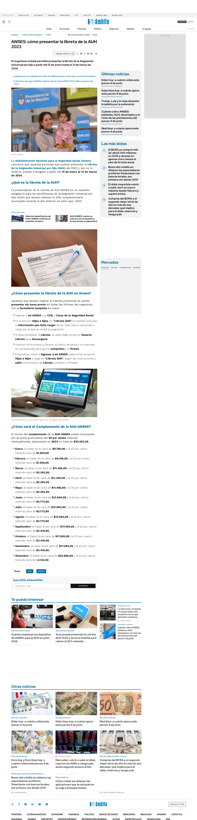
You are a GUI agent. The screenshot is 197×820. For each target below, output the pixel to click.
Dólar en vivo (24, 15)
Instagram (25, 804)
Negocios (114, 28)
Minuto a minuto (64, 756)
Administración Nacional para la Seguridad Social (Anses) (53, 160)
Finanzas (81, 28)
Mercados (129, 814)
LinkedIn (32, 804)
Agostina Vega (101, 15)
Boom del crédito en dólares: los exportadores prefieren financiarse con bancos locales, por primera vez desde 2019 (124, 173)
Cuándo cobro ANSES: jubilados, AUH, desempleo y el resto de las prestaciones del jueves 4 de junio (120, 116)
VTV (76, 15)
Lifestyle (176, 814)
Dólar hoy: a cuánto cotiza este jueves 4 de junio (120, 81)
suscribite (182, 21)
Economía (65, 28)
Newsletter (191, 28)
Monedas (105, 267)
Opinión (130, 28)
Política (97, 28)
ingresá (191, 21)
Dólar (49, 28)
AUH (49, 35)
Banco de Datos (108, 814)
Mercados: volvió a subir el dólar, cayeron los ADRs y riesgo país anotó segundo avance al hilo (76, 763)
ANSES (41, 571)
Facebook (19, 804)
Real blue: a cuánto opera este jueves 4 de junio (120, 130)
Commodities (125, 267)
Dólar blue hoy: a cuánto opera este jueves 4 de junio (120, 92)
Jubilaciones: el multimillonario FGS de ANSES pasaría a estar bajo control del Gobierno (55, 76)
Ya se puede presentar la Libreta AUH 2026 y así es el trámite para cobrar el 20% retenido (76, 638)
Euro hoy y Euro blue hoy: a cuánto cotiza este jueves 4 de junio (30, 763)
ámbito (14, 35)
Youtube (39, 804)
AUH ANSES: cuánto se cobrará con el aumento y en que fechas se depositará (83, 219)
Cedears (136, 267)
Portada (16, 814)
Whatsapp (47, 804)
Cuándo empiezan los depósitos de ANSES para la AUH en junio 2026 (31, 638)
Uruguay (146, 28)
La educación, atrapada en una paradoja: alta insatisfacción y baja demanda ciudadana (129, 613)
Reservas (51, 15)
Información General (32, 35)
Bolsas (114, 267)
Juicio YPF (87, 15)
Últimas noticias (36, 814)
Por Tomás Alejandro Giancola (112, 792)
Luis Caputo (38, 15)
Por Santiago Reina (19, 792)
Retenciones (65, 15)
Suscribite (83, 586)
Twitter (12, 804)
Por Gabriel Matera (124, 621)
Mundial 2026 (117, 15)
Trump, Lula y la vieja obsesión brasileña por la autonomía (120, 102)
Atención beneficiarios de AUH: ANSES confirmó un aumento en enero (38, 219)
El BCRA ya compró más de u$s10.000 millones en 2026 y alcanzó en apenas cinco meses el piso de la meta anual (123, 156)
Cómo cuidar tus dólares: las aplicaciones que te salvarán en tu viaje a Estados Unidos (75, 784)
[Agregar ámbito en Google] (64, 53)
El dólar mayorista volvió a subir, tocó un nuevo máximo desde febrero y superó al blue (123, 189)
